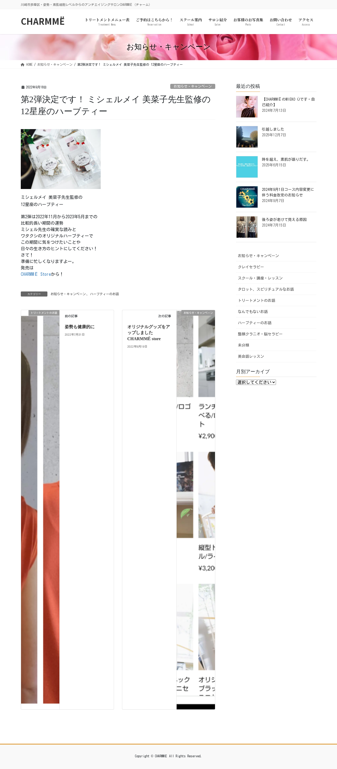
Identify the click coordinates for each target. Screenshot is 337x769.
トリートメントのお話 (256, 300)
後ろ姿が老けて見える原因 (284, 219)
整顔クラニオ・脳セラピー (260, 334)
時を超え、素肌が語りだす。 (286, 159)
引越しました (273, 129)
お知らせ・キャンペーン (193, 86)
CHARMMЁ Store (36, 274)
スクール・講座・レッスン (260, 278)
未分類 (243, 345)
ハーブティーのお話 (104, 293)
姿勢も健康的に (80, 326)
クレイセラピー (251, 267)
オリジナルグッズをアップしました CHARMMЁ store (148, 332)
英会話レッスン (251, 356)
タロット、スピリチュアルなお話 (266, 289)
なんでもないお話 (253, 312)
